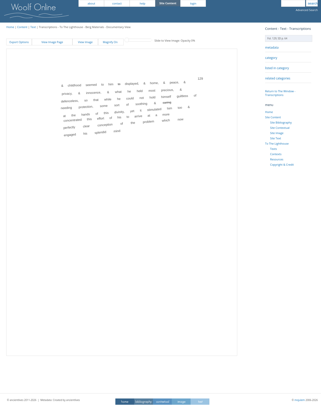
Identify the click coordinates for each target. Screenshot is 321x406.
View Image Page (52, 42)
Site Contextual (279, 128)
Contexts (275, 154)
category (271, 58)
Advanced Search (307, 10)
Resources (276, 159)
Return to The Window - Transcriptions (280, 93)
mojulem (299, 400)
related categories (277, 78)
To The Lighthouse (277, 143)
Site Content (273, 117)
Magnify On (111, 42)
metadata (272, 47)
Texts (273, 149)
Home (10, 27)
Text (33, 27)
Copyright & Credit (282, 164)
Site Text (275, 138)
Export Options (19, 42)
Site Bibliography (281, 122)
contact (117, 3)
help (142, 3)
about (91, 3)
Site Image (276, 133)
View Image (85, 42)
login (193, 3)
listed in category (277, 68)
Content (22, 27)
